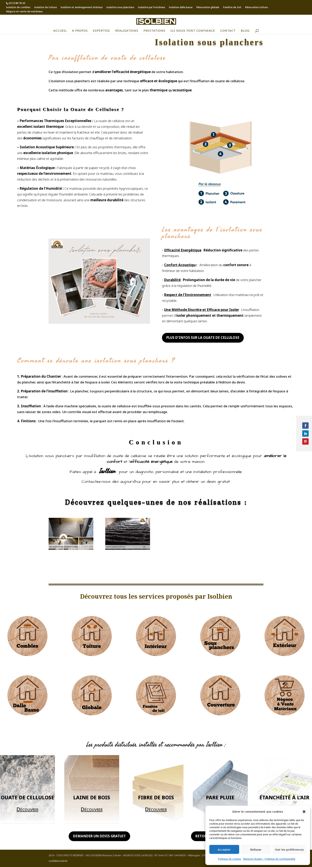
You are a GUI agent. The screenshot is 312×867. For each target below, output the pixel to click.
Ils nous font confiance (193, 30)
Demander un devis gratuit (99, 836)
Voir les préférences (289, 849)
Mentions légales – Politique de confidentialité (269, 859)
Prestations (154, 30)
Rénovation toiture (256, 7)
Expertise (101, 30)
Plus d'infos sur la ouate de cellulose (202, 337)
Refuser (255, 849)
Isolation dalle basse (181, 7)
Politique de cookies (229, 859)
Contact (228, 30)
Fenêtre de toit (232, 7)
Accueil (60, 30)
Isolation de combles (18, 7)
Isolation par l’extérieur (151, 7)
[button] (304, 812)
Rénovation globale (207, 7)
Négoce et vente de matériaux (24, 12)
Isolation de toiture (45, 7)
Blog (245, 30)
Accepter (224, 849)
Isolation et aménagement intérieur (81, 7)
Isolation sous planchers (120, 7)
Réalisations (126, 30)
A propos (80, 30)
